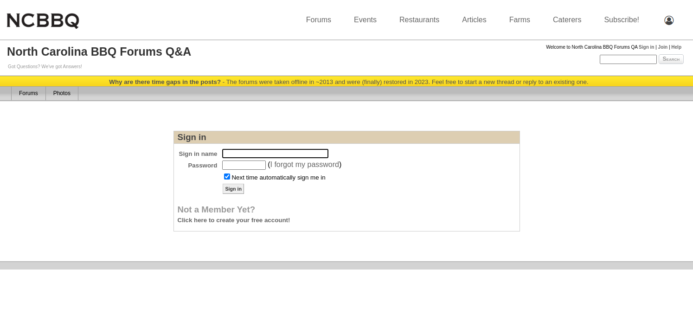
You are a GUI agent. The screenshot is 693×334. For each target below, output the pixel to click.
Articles (474, 20)
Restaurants (419, 20)
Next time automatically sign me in (278, 177)
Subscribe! (621, 20)
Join (663, 47)
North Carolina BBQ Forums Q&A (99, 51)
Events (365, 20)
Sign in (646, 47)
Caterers (567, 20)
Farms (519, 20)
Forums (318, 20)
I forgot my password (304, 164)
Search (671, 59)
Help (676, 47)
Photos (62, 93)
